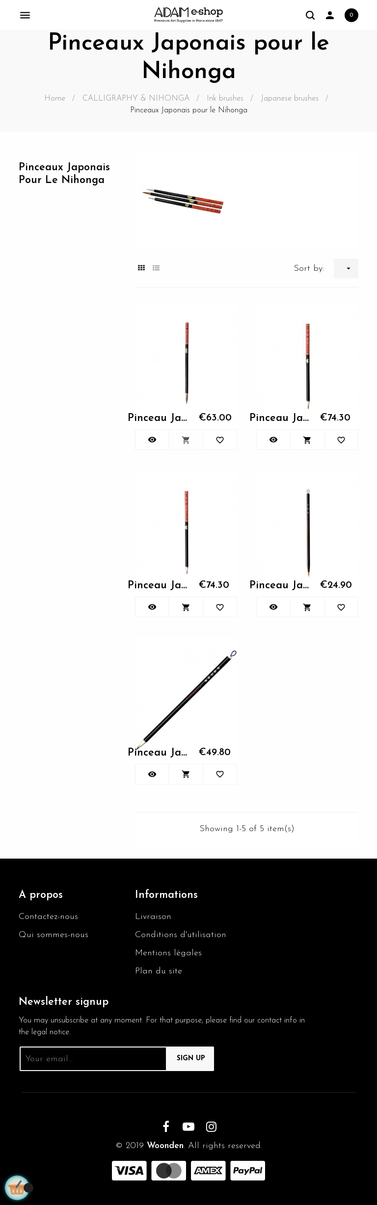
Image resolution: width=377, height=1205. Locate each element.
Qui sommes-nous (53, 935)
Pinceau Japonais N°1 (158, 418)
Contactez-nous (48, 916)
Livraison (153, 916)
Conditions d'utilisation (180, 935)
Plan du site (158, 971)
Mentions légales (168, 953)
